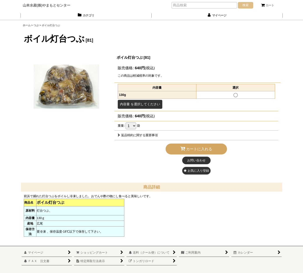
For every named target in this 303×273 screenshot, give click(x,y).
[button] (196, 171)
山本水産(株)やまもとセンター (47, 5)
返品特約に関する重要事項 (138, 135)
